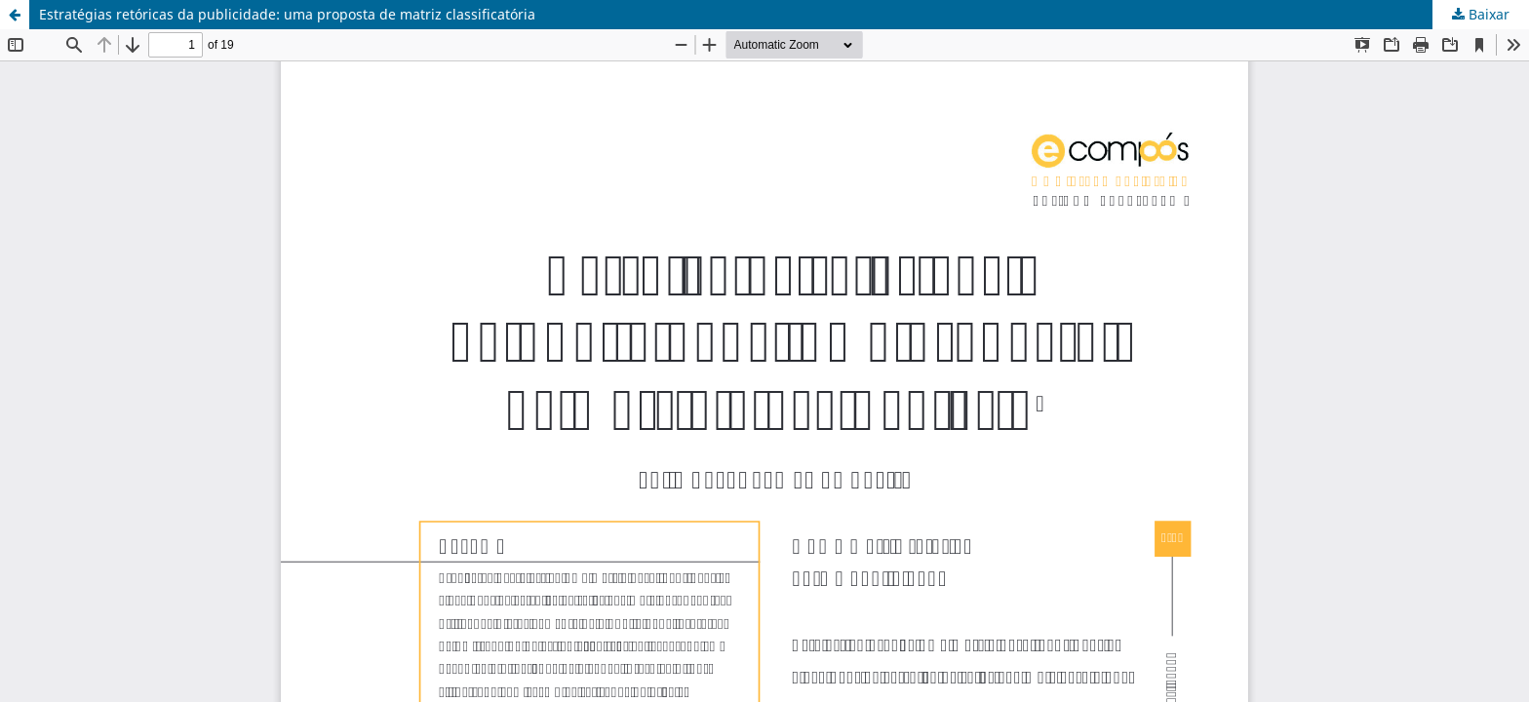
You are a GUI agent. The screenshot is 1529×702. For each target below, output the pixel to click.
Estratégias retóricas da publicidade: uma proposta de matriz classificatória (287, 14)
